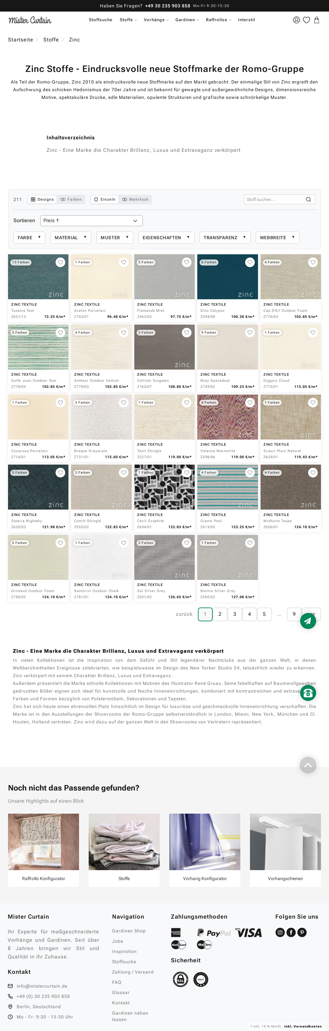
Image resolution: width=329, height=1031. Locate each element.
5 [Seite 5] (264, 614)
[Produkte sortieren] (91, 220)
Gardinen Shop (129, 930)
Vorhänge (154, 19)
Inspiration (124, 951)
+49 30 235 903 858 (168, 5)
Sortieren (24, 220)
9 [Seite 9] (294, 614)
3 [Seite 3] (234, 614)
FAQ (116, 982)
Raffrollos (216, 19)
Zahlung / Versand (133, 971)
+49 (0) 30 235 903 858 (43, 996)
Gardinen (185, 19)
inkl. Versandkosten (302, 1026)
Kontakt (121, 1002)
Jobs (117, 941)
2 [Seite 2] (220, 614)
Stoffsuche (100, 19)
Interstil (246, 19)
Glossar (121, 992)
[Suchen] (309, 199)
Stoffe (126, 19)
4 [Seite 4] (249, 614)
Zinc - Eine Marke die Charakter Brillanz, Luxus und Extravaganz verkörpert (144, 150)
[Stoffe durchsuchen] (273, 199)
